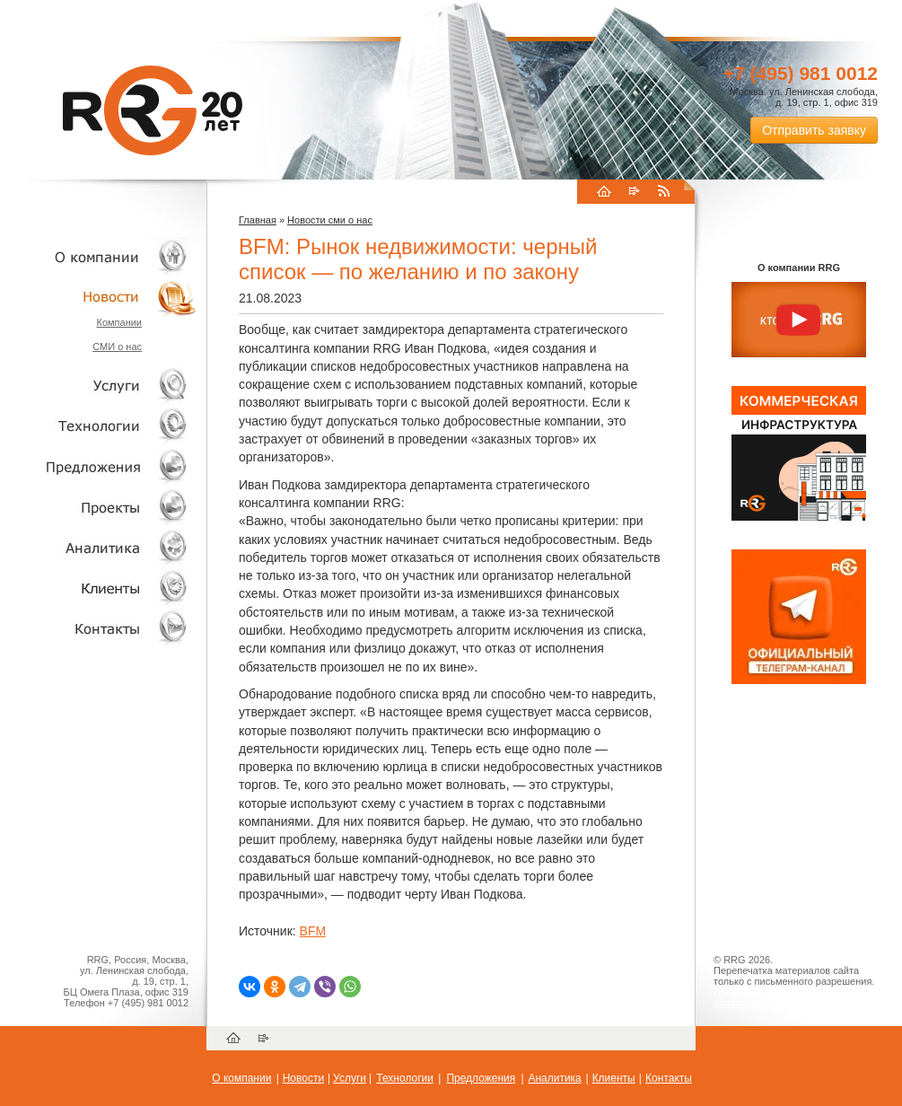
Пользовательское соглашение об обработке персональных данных (792, 997)
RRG (152, 110)
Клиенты (98, 587)
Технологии (98, 426)
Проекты (98, 507)
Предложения (480, 1078)
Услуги (98, 385)
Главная (257, 220)
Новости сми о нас (329, 220)
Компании (119, 322)
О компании (98, 256)
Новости (103, 296)
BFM (313, 931)
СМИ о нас (117, 346)
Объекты (98, 466)
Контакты (98, 628)
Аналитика (98, 547)
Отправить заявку (814, 130)
